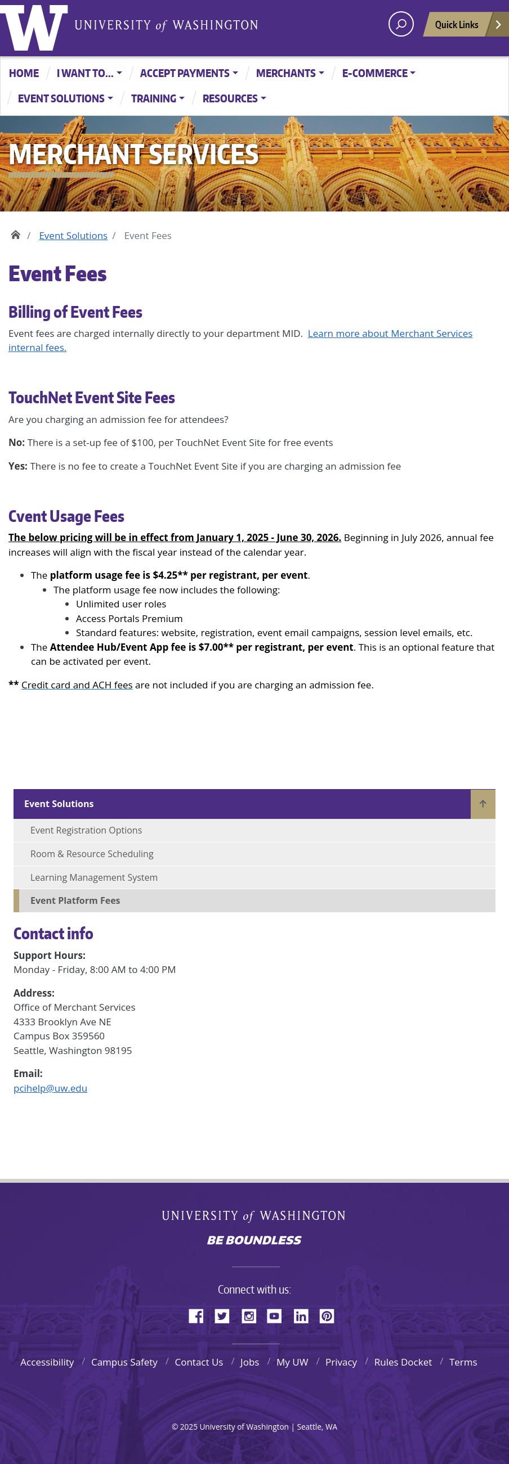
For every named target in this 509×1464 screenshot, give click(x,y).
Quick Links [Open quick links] (469, 27)
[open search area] (401, 24)
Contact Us (199, 1361)
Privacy (341, 1361)
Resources (230, 98)
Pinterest (331, 1314)
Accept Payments (185, 73)
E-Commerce (375, 73)
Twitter (226, 1314)
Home (24, 73)
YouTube (279, 1314)
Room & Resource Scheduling (92, 854)
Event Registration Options (86, 830)
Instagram (253, 1314)
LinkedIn (305, 1314)
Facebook (200, 1314)
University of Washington (36, 25)
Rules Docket (403, 1361)
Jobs (249, 1361)
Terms (463, 1361)
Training (153, 98)
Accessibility (47, 1361)
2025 (189, 1426)
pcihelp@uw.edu (50, 1088)
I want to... (85, 73)
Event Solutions (61, 98)
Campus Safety (124, 1361)
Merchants (286, 73)
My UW (292, 1361)
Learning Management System (94, 877)
